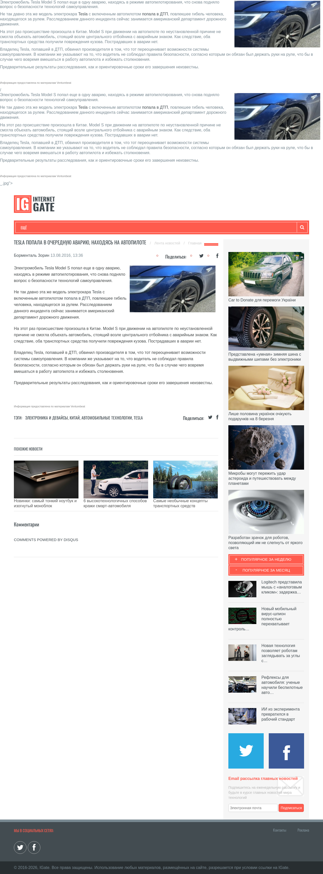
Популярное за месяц (266, 570)
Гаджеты (173, 227)
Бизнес (83, 227)
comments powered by (46, 532)
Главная (195, 243)
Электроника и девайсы (46, 418)
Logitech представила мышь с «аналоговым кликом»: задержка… (281, 587)
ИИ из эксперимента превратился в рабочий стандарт (280, 714)
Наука (103, 227)
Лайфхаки (126, 227)
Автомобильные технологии (107, 418)
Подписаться (291, 808)
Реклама (303, 830)
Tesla (83, 14)
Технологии (30, 227)
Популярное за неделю (266, 559)
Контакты (279, 830)
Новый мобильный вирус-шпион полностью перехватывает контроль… (262, 619)
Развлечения (57, 227)
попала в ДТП (155, 14)
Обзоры (150, 227)
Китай (75, 418)
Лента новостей (167, 243)
